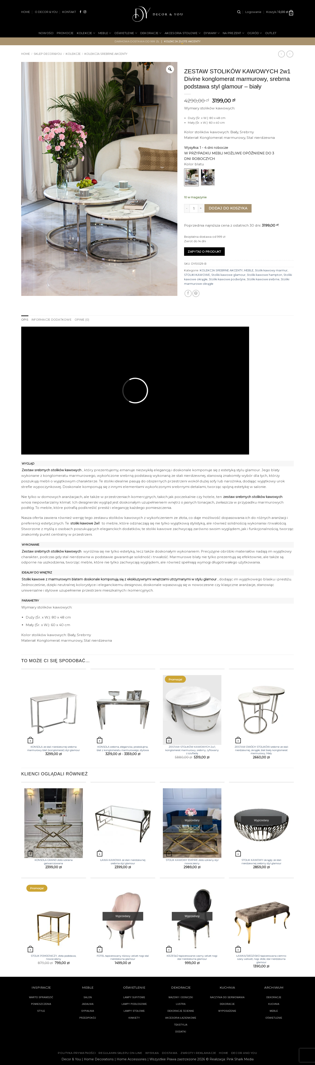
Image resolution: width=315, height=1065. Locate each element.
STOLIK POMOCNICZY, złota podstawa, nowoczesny (53, 957)
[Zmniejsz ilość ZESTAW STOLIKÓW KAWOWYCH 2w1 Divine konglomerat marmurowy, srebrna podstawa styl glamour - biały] (186, 208)
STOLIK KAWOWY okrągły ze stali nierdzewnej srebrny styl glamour (261, 861)
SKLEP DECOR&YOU (48, 53)
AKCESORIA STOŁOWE (183, 33)
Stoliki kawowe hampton (264, 274)
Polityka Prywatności (77, 1053)
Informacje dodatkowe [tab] (51, 319)
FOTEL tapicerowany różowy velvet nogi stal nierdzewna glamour (123, 957)
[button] (253, 12)
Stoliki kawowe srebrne (263, 279)
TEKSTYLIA (180, 1025)
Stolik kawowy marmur (271, 270)
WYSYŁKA (152, 1053)
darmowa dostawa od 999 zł (137, 41)
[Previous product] (289, 54)
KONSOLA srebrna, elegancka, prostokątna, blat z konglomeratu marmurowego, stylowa (123, 748)
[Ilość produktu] (193, 208)
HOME (25, 12)
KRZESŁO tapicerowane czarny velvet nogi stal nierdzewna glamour (192, 957)
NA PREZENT (233, 33)
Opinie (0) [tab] (82, 319)
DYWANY (212, 33)
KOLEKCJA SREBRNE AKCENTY (105, 53)
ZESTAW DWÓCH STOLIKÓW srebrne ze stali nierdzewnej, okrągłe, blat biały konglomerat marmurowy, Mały (261, 750)
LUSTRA (181, 1004)
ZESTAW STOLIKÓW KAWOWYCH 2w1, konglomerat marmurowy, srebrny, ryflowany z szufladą (192, 750)
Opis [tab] (24, 319)
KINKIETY (134, 1018)
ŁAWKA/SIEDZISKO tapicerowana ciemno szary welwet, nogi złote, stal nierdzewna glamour (261, 959)
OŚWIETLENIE (125, 33)
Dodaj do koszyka (228, 208)
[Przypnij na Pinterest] (196, 293)
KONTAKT (69, 12)
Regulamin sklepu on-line (120, 1053)
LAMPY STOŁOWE (134, 1011)
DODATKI (180, 1031)
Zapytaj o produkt (204, 251)
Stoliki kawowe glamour (228, 274)
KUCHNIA (273, 1004)
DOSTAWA (170, 1053)
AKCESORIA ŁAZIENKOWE (180, 1018)
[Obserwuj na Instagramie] (85, 11)
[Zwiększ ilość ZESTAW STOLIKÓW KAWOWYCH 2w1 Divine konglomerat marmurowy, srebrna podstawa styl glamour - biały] (201, 208)
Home (25, 53)
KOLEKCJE (86, 33)
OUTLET (271, 33)
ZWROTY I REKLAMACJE (198, 1053)
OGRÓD (254, 33)
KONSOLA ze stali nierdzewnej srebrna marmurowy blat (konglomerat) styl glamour (53, 748)
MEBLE (104, 33)
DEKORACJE (151, 33)
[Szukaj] (239, 12)
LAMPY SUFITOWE (134, 997)
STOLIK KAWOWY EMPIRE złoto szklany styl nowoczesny (192, 861)
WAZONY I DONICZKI (180, 997)
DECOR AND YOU (244, 1053)
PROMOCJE (65, 33)
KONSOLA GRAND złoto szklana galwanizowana (54, 861)
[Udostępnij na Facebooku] (188, 293)
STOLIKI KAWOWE (197, 274)
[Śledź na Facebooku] (80, 11)
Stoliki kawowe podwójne (227, 279)
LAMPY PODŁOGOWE (134, 1004)
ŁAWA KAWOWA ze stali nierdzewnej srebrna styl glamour (122, 861)
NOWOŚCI (46, 33)
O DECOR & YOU (46, 12)
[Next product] (281, 54)
